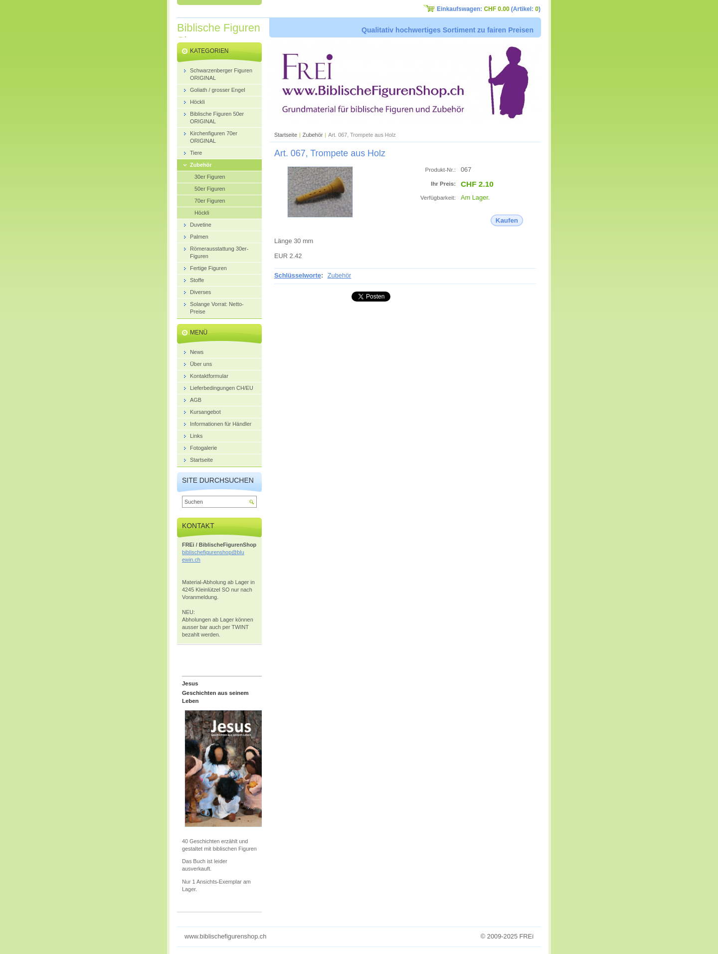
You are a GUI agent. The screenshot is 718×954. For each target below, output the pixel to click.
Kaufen (507, 220)
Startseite (285, 135)
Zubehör (313, 135)
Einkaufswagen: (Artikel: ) (488, 8)
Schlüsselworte (297, 275)
